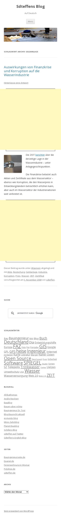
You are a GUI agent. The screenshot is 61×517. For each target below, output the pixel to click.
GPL (6, 351)
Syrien (51, 363)
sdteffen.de (9, 472)
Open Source (17, 358)
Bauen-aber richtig (13, 406)
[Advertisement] (30, 119)
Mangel (34, 354)
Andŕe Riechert (11, 398)
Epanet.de (9, 461)
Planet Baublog (11, 425)
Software (13, 363)
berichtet (40, 154)
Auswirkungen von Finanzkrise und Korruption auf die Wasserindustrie (27, 71)
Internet (52, 351)
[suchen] (30, 313)
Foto (24, 347)
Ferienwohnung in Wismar (17, 465)
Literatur (25, 354)
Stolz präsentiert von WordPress (19, 511)
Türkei (43, 367)
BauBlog (8, 402)
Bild (31, 338)
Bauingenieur (19, 338)
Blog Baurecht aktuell (14, 414)
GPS (12, 351)
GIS (43, 346)
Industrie (42, 272)
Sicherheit (52, 359)
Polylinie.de (9, 468)
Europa (8, 347)
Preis (17, 275)
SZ (5, 367)
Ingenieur (36, 351)
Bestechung (19, 272)
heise (21, 351)
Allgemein (36, 268)
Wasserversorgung (16, 376)
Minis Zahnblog (11, 422)
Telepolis (14, 367)
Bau (6, 338)
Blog (36, 338)
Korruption (9, 275)
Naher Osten (46, 354)
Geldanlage (31, 272)
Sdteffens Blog (30, 6)
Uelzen (51, 367)
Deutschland (16, 342)
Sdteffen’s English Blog (15, 437)
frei (28, 347)
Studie (45, 364)
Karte (17, 354)
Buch (43, 338)
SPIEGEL (32, 362)
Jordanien (8, 354)
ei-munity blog (11, 418)
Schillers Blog (10, 429)
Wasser (25, 275)
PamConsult (37, 359)
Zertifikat (39, 275)
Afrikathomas (10, 394)
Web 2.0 (33, 376)
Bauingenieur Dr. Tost (14, 410)
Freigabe (34, 347)
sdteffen (50, 279)
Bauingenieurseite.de (14, 457)
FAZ (17, 346)
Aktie (9, 272)
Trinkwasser (30, 367)
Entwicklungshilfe (45, 342)
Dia (31, 342)
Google (51, 347)
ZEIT (32, 275)
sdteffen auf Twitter (13, 433)
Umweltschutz (11, 371)
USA (22, 372)
